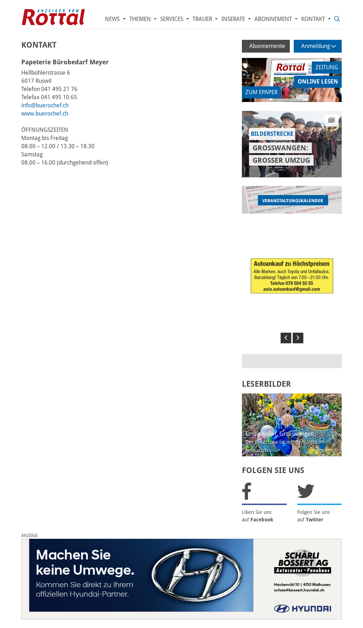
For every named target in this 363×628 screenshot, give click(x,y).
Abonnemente (267, 46)
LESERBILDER (266, 384)
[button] (286, 338)
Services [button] (172, 19)
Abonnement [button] (273, 19)
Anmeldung (318, 46)
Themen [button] (140, 19)
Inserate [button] (233, 19)
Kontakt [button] (313, 19)
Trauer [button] (203, 19)
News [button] (113, 19)
